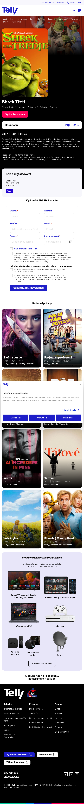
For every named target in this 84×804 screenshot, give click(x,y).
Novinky (58, 718)
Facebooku (51, 675)
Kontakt (59, 2)
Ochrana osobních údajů (40, 718)
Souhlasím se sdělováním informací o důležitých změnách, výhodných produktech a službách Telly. (40, 271)
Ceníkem (60, 256)
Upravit (42, 418)
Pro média (59, 723)
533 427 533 (11, 773)
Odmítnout (16, 418)
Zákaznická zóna (45, 2)
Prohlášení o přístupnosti (40, 727)
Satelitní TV (34, 713)
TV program (9, 725)
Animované (62, 19)
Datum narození (52, 236)
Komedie (51, 19)
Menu (76, 10)
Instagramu (35, 678)
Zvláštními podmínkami (45, 256)
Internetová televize (13, 709)
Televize (13, 19)
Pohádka (74, 19)
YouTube (50, 678)
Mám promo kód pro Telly (25, 249)
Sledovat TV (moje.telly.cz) (10, 736)
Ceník (6, 730)
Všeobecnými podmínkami (24, 256)
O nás (57, 709)
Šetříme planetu (36, 723)
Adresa (14, 236)
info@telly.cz (11, 776)
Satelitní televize (11, 713)
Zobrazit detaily (69, 410)
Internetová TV (36, 709)
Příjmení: (49, 211)
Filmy (32, 19)
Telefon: (14, 223)
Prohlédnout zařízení (42, 663)
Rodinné (41, 19)
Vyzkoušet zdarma (15, 114)
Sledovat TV (47, 754)
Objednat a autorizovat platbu (28, 288)
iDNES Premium (62, 732)
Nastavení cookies (11, 787)
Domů (4, 19)
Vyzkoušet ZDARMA (19, 754)
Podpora (33, 704)
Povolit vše (68, 418)
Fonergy (58, 727)
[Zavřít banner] (80, 384)
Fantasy (5, 22)
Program (23, 19)
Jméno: (14, 211)
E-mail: (48, 223)
